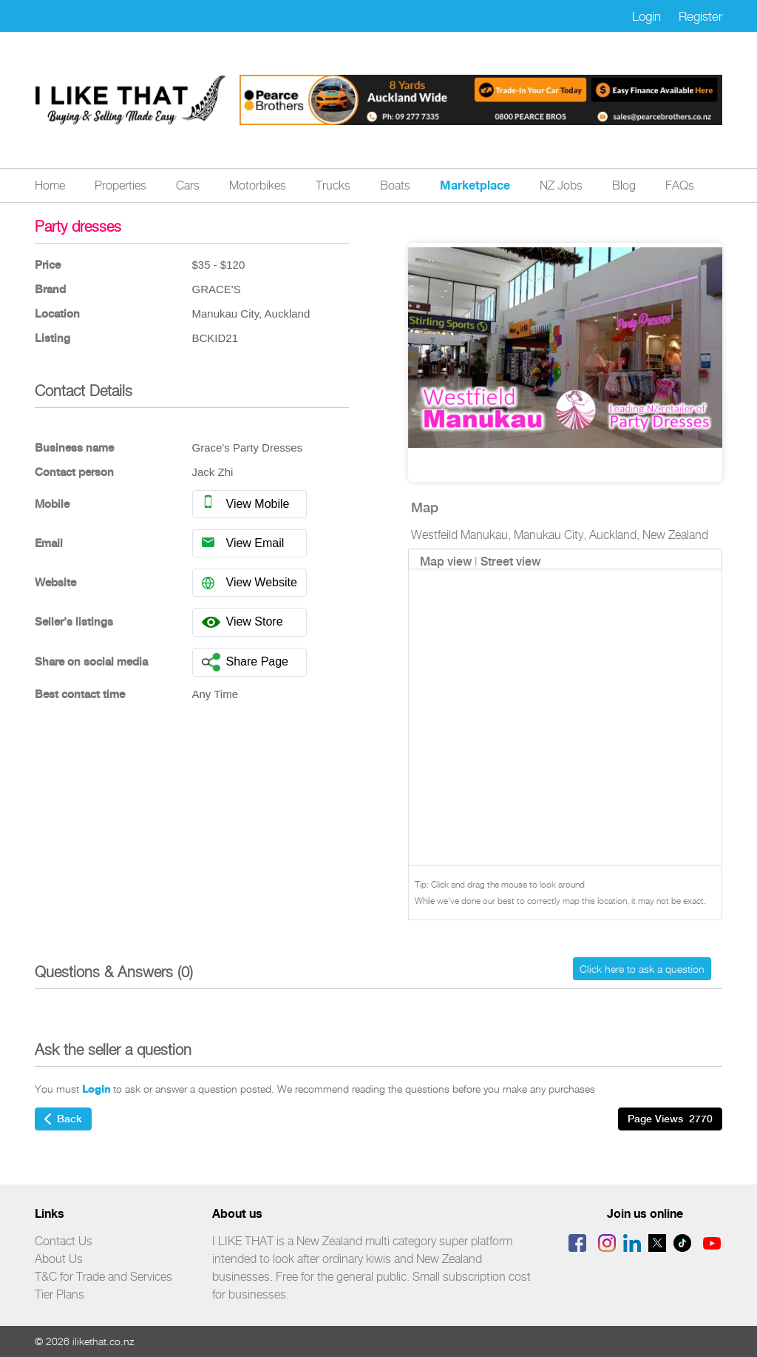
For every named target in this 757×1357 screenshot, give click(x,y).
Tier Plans (59, 1294)
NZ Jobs (561, 185)
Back (63, 1119)
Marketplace (475, 185)
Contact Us (63, 1241)
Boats (395, 185)
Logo (131, 100)
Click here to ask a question (642, 968)
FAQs (679, 185)
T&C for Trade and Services (103, 1277)
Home (50, 185)
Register (700, 16)
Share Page (245, 662)
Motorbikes (257, 185)
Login (646, 16)
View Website (249, 581)
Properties (120, 185)
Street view (510, 561)
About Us (59, 1259)
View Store (242, 622)
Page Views (670, 1119)
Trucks (333, 185)
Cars (188, 185)
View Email (243, 542)
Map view (446, 561)
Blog (624, 185)
